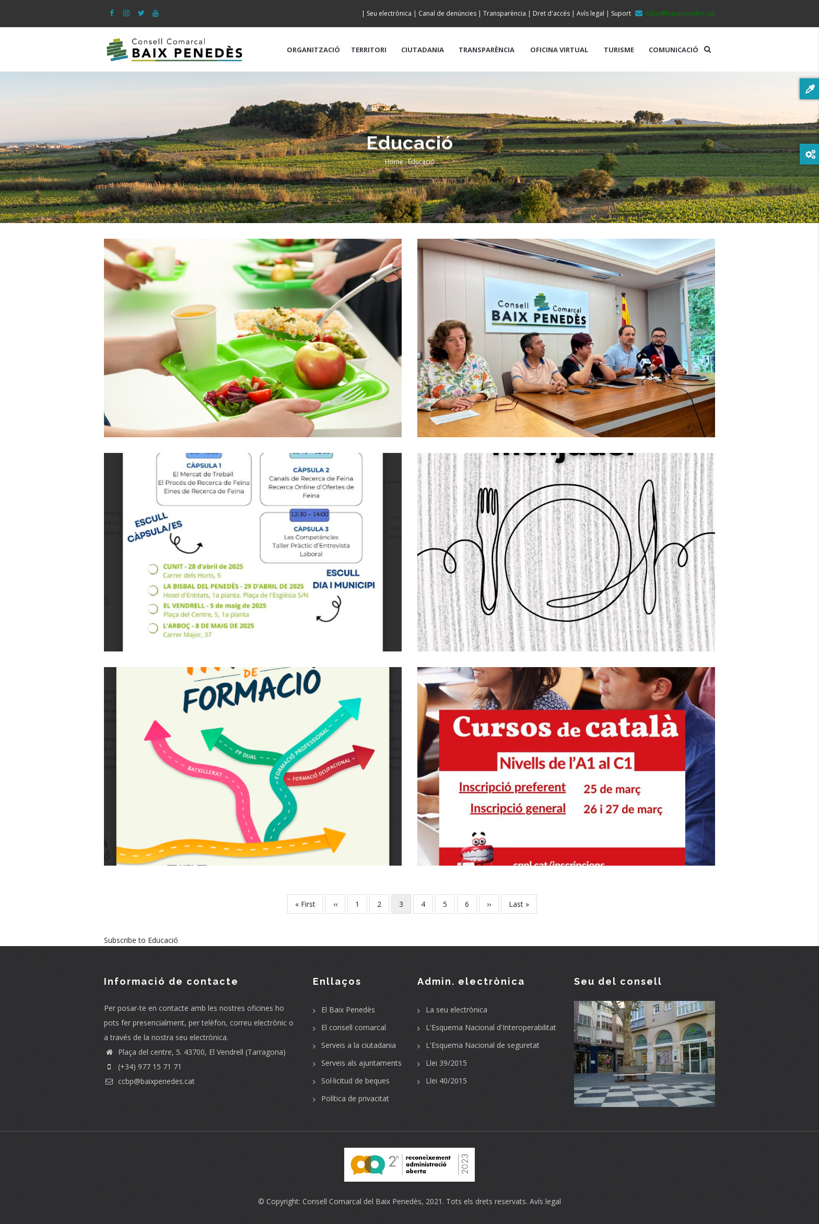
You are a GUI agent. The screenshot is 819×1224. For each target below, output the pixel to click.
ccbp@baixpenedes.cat (149, 1081)
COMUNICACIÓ (673, 49)
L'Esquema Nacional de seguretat (483, 1045)
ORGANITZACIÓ (313, 49)
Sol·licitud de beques (355, 1081)
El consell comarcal (353, 1027)
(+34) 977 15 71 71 (143, 1066)
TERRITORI (369, 49)
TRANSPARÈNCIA (486, 49)
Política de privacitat (355, 1098)
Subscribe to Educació (141, 940)
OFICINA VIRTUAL (559, 49)
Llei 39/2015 (446, 1063)
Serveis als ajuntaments (361, 1063)
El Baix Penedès (348, 1010)
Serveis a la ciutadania (358, 1045)
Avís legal (545, 1201)
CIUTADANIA (422, 49)
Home (394, 161)
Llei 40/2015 (446, 1081)
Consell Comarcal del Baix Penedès (362, 1201)
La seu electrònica (456, 1010)
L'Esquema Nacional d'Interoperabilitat (491, 1027)
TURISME (619, 49)
